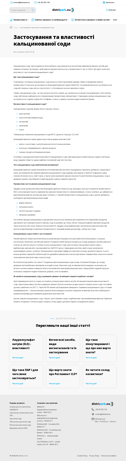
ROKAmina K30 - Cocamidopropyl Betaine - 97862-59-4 (49, 431)
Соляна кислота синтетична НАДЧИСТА (20, 408)
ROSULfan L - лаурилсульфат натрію (47, 437)
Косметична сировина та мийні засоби (91, 19)
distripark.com (16, 456)
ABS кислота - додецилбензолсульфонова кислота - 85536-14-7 (47, 418)
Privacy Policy (94, 456)
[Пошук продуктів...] (20, 10)
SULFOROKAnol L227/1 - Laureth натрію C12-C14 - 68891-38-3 (48, 443)
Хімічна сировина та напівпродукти (50, 19)
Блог (115, 20)
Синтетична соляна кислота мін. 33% (21, 414)
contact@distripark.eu (20, 2)
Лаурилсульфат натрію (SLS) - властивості (23, 344)
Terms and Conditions (108, 456)
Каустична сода (15, 419)
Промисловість (19, 19)
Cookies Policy (82, 456)
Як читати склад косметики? (98, 372)
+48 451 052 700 (42, 2)
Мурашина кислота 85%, (19, 428)
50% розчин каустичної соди (20, 425)
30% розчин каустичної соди (20, 422)
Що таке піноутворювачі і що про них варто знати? (98, 346)
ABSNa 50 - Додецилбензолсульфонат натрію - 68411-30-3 (47, 409)
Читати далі (17, 358)
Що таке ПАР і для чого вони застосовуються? (25, 374)
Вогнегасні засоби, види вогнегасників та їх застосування (63, 346)
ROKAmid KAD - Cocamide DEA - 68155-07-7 (48, 425)
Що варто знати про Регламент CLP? (63, 372)
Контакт (111, 10)
